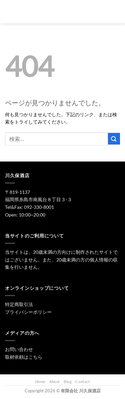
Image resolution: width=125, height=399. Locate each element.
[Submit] (114, 139)
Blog (68, 381)
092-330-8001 (39, 207)
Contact (82, 381)
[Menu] (8, 11)
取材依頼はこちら (23, 357)
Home (40, 381)
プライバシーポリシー (28, 312)
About (54, 381)
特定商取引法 (19, 304)
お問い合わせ (19, 349)
